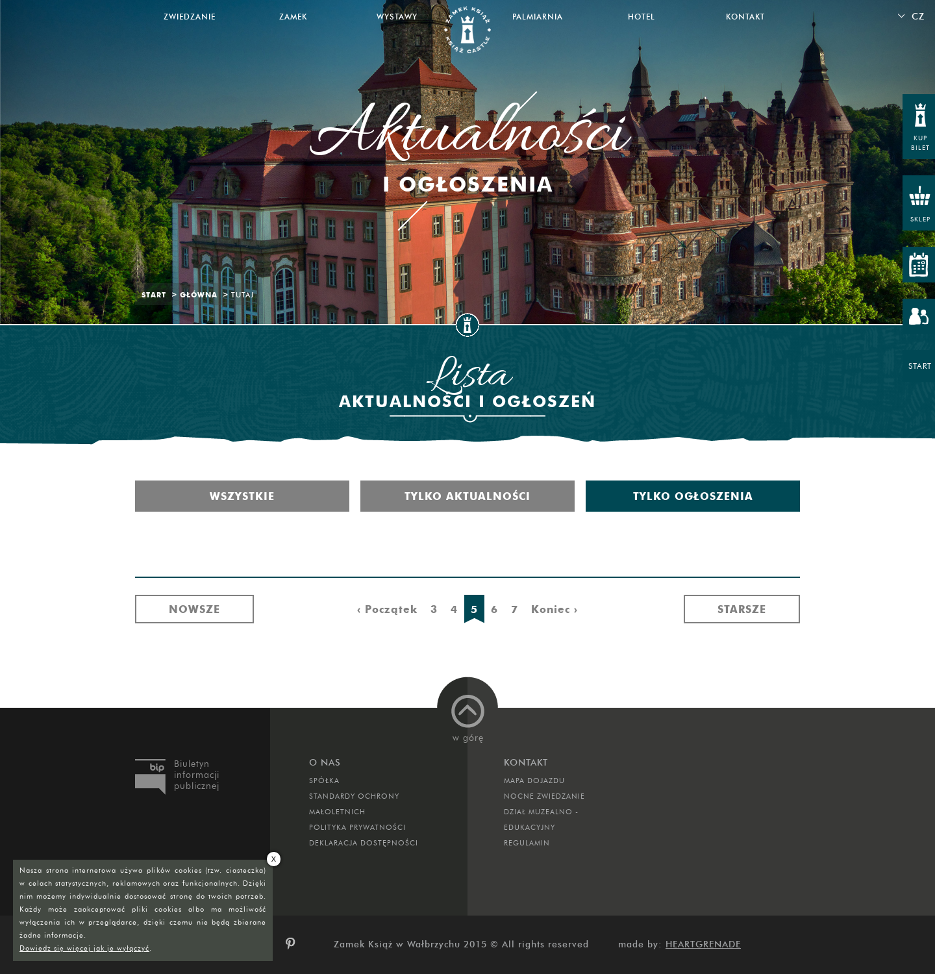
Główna (199, 294)
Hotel (641, 16)
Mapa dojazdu (534, 780)
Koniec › (554, 609)
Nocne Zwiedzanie (544, 796)
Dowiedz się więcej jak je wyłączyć (84, 948)
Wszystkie (242, 496)
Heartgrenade (703, 944)
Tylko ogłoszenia (693, 496)
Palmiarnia (537, 16)
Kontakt (745, 16)
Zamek (293, 16)
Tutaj (242, 294)
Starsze (741, 609)
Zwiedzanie (190, 16)
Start (154, 294)
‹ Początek (387, 609)
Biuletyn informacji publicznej (196, 775)
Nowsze (194, 609)
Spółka (324, 780)
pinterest (295, 944)
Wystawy (397, 16)
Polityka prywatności (357, 827)
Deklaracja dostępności (363, 842)
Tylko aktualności (467, 496)
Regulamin (527, 842)
